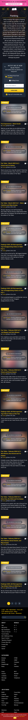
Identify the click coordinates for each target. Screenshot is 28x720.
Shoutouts (19, 613)
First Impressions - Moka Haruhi (11, 124)
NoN (2, 712)
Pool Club (16, 710)
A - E (15, 625)
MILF (15, 671)
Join (7, 609)
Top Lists (5, 223)
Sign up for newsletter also (15, 94)
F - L (15, 627)
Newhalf (16, 673)
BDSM (3, 660)
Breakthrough (4, 664)
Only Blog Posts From (13, 76)
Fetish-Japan (4, 703)
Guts (15, 696)
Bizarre (3, 662)
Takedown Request (6, 640)
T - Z (15, 632)
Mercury (16, 705)
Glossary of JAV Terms (8, 613)
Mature (3, 680)
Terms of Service (5, 632)
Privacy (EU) (4, 644)
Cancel (3, 648)
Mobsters (4, 710)
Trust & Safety (5, 634)
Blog (15, 611)
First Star (3, 705)
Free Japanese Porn (7, 611)
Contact (3, 646)
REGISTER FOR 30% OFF (14, 4)
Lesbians (3, 675)
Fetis (2, 700)
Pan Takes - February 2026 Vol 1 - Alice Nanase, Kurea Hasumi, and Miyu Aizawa (11, 541)
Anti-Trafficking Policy (7, 636)
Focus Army (17, 692)
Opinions (5, 102)
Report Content (5, 638)
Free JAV (19, 609)
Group (3, 671)
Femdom (16, 666)
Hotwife (3, 673)
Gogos (15, 694)
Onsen (15, 675)
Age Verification (5, 629)
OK (15, 717)
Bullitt (2, 692)
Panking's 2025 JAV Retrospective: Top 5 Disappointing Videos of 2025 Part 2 (12, 247)
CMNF (15, 660)
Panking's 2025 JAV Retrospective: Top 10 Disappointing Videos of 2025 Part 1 (12, 290)
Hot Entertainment (18, 703)
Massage (3, 678)
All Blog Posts (15, 80)
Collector (3, 694)
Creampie (16, 662)
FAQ (2, 625)
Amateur (3, 658)
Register (9, 111)
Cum (15, 664)
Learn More (21, 716)
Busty (2, 666)
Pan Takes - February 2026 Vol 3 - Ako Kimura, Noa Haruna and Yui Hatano (11, 453)
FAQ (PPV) (4, 627)
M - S (15, 629)
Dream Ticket (4, 696)
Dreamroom (4, 698)
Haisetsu (16, 698)
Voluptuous (17, 678)
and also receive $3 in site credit (13, 112)
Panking (4, 125)
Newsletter (13, 609)
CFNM (15, 658)
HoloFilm (16, 700)
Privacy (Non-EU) (5, 642)
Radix (15, 712)
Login (4, 111)
